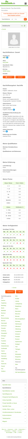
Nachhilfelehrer (6, 388)
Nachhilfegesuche (7, 394)
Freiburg (3, 343)
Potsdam (17, 336)
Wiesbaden (18, 354)
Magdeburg (18, 306)
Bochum (3, 313)
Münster (17, 316)
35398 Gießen (6, 71)
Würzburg (17, 359)
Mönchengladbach (20, 319)
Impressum (10, 429)
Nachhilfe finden (6, 384)
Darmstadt (4, 323)
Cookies (20, 432)
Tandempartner (6, 418)
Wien (16, 364)
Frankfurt (3, 341)
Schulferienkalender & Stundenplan (11, 412)
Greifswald (4, 348)
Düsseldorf (4, 333)
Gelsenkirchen (5, 346)
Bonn (2, 315)
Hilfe (15, 432)
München (17, 313)
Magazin (4, 421)
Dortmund (3, 325)
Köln (16, 296)
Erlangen (3, 335)
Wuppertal (18, 356)
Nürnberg (17, 321)
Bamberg (3, 305)
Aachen (3, 300)
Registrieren (10, 291)
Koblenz (3, 371)
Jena (2, 361)
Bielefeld (3, 310)
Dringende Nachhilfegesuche (10, 397)
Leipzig (17, 301)
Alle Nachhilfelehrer (20, 372)
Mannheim (18, 311)
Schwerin (17, 334)
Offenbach (18, 326)
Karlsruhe (3, 363)
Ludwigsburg (18, 303)
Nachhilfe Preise (6, 406)
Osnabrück (18, 331)
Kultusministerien (7, 415)
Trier (16, 346)
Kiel (2, 368)
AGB (16, 429)
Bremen (3, 320)
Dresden (3, 328)
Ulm (16, 351)
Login (19, 291)
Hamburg (3, 353)
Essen (2, 338)
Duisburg (3, 330)
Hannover (3, 356)
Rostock (17, 339)
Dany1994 (5, 62)
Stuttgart (17, 344)
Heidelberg (4, 358)
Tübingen (17, 349)
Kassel (3, 366)
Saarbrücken (18, 341)
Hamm (3, 351)
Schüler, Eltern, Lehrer (8, 409)
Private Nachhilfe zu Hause (9, 403)
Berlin (2, 308)
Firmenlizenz (8, 430)
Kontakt (20, 430)
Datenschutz (22, 429)
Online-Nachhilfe (6, 400)
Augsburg (3, 303)
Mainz (16, 308)
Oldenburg (18, 329)
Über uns (4, 429)
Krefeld (17, 298)
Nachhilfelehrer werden (8, 391)
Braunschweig (5, 318)
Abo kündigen (9, 432)
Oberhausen (18, 324)
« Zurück (3, 29)
